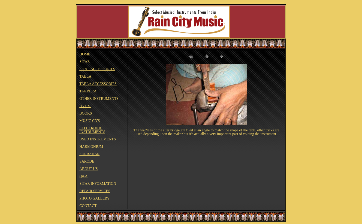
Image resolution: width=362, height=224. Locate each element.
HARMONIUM (91, 146)
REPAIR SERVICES (94, 191)
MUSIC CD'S (89, 121)
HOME (84, 54)
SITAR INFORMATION (97, 183)
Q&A (83, 176)
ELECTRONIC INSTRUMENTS (92, 130)
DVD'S (85, 106)
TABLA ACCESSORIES (98, 84)
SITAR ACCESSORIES (97, 69)
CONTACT (88, 206)
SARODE (86, 161)
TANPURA (88, 91)
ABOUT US (88, 169)
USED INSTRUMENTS (97, 139)
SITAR (84, 62)
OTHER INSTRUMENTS (98, 98)
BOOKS (85, 113)
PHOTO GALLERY (94, 198)
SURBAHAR (89, 154)
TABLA (85, 76)
